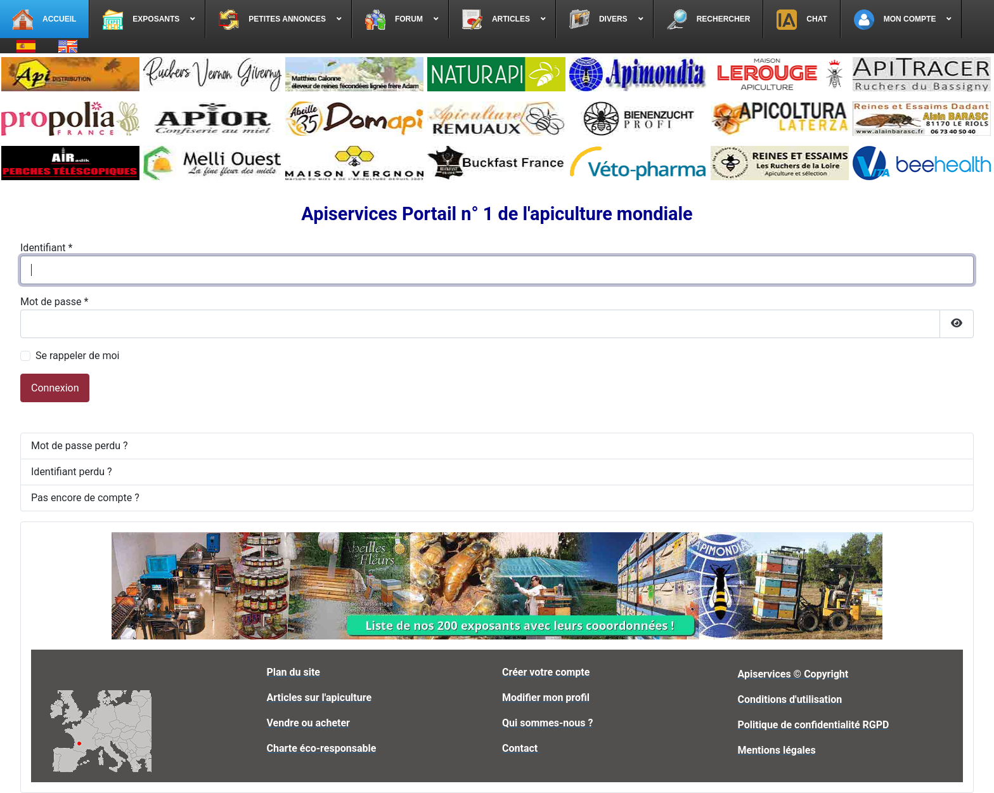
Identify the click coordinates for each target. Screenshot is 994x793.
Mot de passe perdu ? (79, 446)
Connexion (55, 388)
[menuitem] (44, 19)
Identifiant (46, 248)
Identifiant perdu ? (71, 472)
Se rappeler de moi (78, 356)
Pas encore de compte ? (85, 498)
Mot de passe (54, 302)
